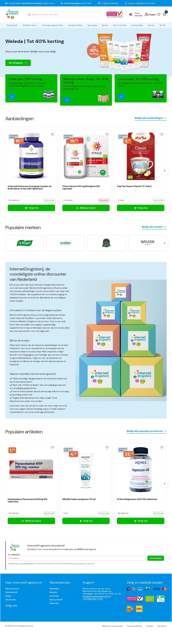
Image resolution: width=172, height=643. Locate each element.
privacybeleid (27, 563)
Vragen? (88, 582)
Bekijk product (86, 207)
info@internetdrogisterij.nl (96, 596)
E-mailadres (14, 554)
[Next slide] (164, 170)
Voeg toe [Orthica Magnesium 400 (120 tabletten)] (140, 520)
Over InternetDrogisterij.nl (23, 582)
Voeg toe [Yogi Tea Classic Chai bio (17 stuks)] (140, 207)
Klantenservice (60, 582)
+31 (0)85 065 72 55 (93, 599)
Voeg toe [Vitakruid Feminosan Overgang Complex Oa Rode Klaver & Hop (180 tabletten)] (31, 207)
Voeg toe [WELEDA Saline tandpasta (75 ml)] (86, 520)
